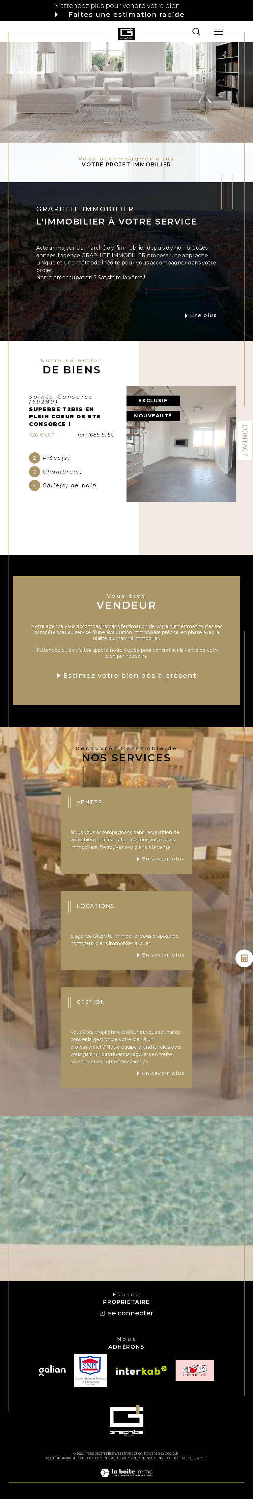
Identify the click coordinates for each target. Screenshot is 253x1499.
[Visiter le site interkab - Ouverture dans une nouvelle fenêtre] (141, 1370)
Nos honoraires (59, 1458)
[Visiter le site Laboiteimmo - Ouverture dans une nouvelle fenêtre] (126, 1479)
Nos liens (155, 1458)
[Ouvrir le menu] (219, 31)
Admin (138, 1458)
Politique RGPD (178, 1458)
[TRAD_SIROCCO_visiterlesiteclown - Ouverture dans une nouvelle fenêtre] (195, 1370)
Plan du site (86, 1458)
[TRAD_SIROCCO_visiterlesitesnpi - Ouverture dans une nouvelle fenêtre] (90, 1370)
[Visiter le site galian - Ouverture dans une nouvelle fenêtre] (52, 1370)
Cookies (200, 1458)
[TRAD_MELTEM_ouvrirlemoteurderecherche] (196, 31)
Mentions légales (114, 1458)
